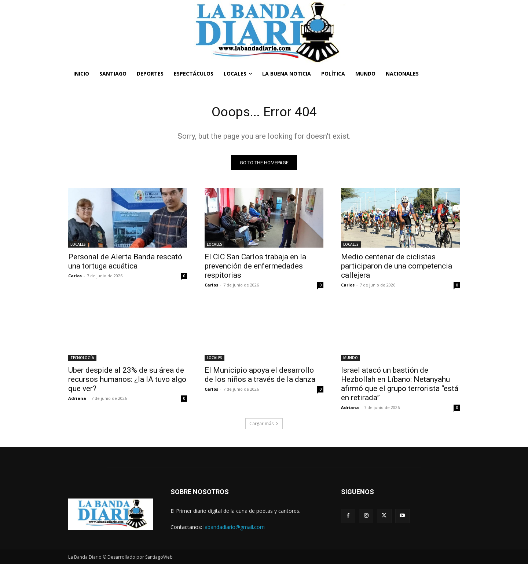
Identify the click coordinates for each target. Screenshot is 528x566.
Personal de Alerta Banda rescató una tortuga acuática (125, 264)
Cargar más (264, 426)
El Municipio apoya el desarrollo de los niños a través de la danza (260, 377)
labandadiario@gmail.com (234, 528)
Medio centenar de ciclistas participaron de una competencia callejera (396, 268)
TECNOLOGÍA (82, 359)
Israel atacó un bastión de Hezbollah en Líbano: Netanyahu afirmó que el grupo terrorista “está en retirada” (399, 386)
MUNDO (350, 359)
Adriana (77, 400)
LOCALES (78, 246)
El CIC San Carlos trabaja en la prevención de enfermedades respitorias (255, 268)
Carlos (75, 278)
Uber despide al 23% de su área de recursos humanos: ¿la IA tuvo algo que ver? (127, 381)
